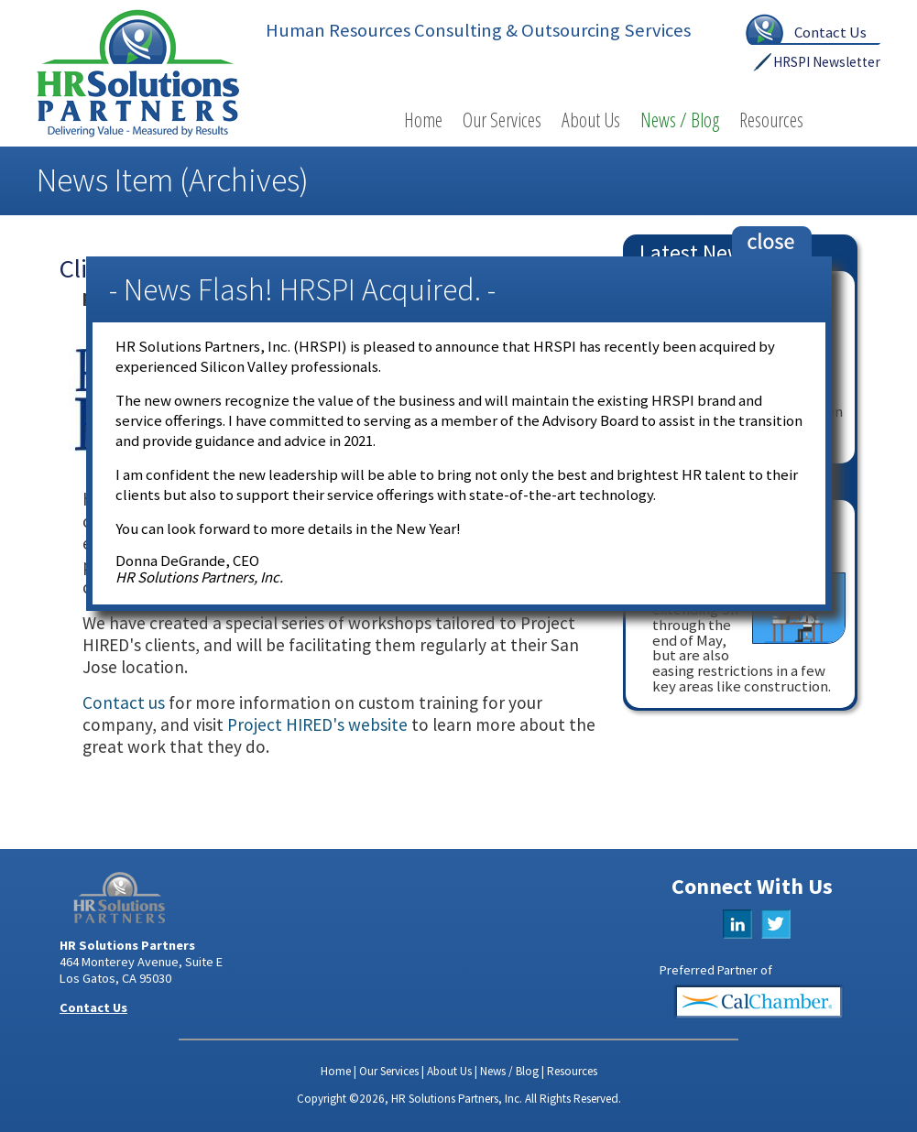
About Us (591, 119)
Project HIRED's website (317, 724)
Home (423, 119)
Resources (771, 119)
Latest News (695, 252)
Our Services (502, 119)
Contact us (123, 702)
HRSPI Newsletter (826, 62)
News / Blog (679, 119)
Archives (244, 180)
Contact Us (830, 32)
